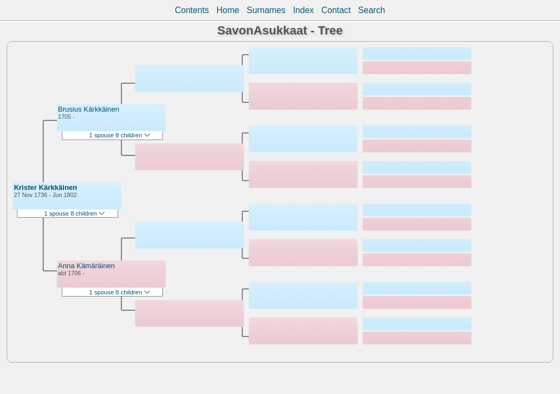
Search (371, 10)
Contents (192, 10)
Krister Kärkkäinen (45, 187)
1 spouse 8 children (75, 213)
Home (228, 10)
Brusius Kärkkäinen (88, 109)
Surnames (266, 10)
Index (303, 10)
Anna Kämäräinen (86, 266)
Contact (336, 10)
